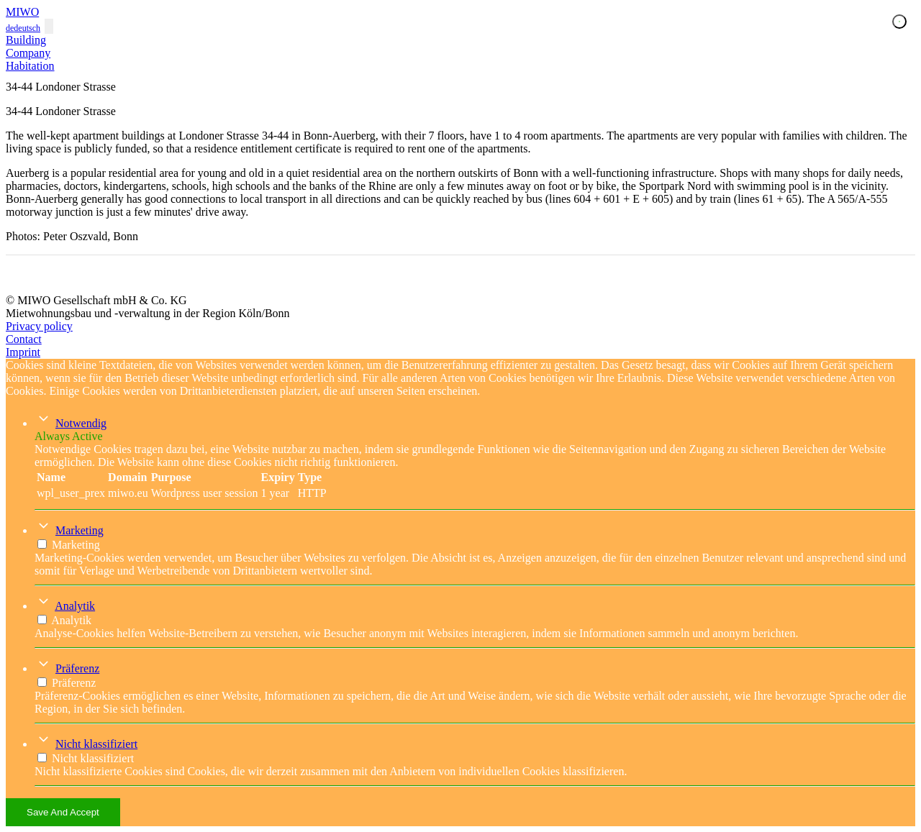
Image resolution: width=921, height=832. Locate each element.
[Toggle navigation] (49, 26)
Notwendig (80, 423)
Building (26, 40)
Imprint (23, 352)
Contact (24, 339)
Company (28, 53)
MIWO (22, 12)
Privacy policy (39, 326)
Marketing (79, 530)
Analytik (75, 606)
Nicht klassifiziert (96, 744)
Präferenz (77, 668)
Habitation (30, 66)
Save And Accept (63, 812)
